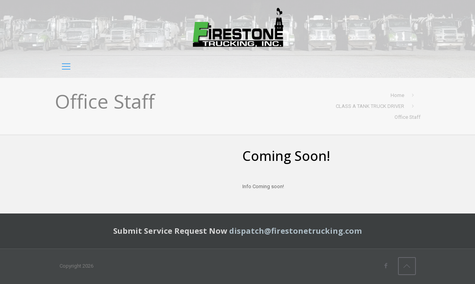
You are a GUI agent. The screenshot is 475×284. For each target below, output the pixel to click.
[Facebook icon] (386, 265)
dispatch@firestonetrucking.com (295, 231)
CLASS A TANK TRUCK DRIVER (370, 106)
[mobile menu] (66, 66)
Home (397, 95)
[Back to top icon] (407, 266)
